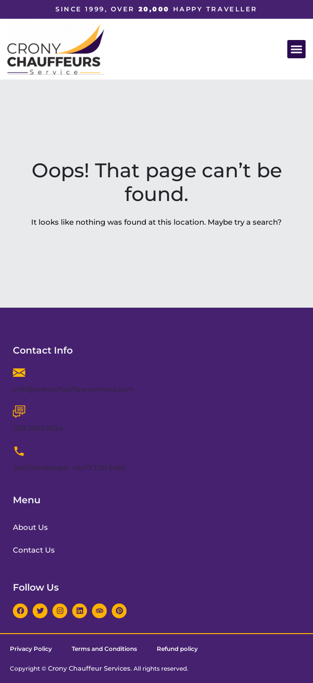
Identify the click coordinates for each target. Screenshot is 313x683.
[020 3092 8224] (19, 411)
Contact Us (34, 550)
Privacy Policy (31, 648)
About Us (30, 527)
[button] (296, 49)
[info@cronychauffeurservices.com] (19, 372)
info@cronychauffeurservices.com (73, 389)
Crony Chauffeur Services (89, 668)
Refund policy (177, 648)
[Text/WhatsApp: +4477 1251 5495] (19, 451)
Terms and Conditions (104, 648)
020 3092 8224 (38, 428)
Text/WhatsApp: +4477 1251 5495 (69, 467)
